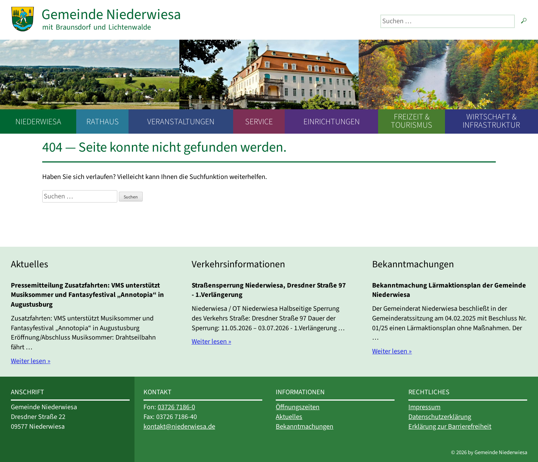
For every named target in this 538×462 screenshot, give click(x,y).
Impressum (424, 407)
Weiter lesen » (30, 361)
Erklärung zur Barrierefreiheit (449, 426)
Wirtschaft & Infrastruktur (491, 121)
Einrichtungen (331, 122)
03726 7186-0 (176, 407)
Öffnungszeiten (297, 407)
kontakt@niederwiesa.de (179, 426)
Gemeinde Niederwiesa (111, 14)
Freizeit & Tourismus (411, 121)
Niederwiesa (38, 122)
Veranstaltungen (180, 122)
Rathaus (102, 122)
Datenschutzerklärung (439, 417)
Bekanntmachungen (304, 426)
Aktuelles (289, 417)
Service (259, 122)
